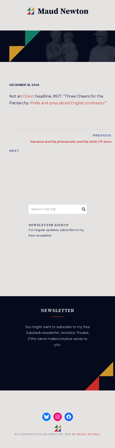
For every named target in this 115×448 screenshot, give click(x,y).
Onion (28, 96)
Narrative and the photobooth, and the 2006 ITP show (71, 141)
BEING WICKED (88, 434)
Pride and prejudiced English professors (67, 103)
